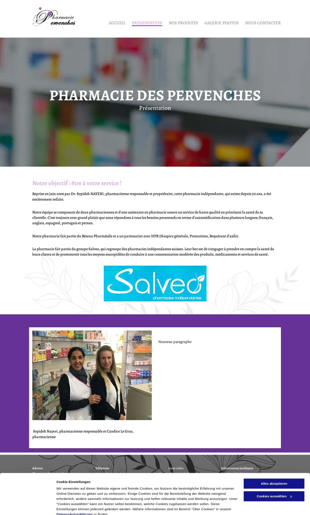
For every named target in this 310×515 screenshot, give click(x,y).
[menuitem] (114, 22)
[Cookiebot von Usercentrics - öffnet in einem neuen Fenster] (28, 506)
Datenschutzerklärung (74, 495)
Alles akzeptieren (274, 464)
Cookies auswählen (71, 506)
